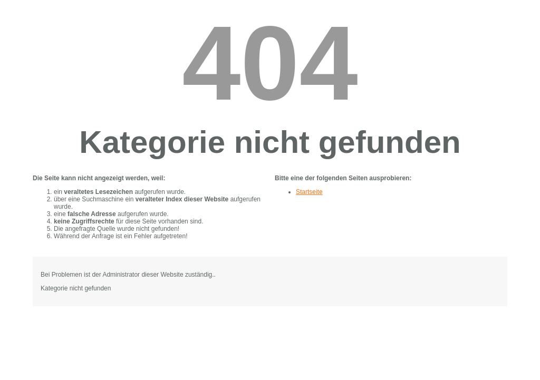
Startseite (309, 192)
